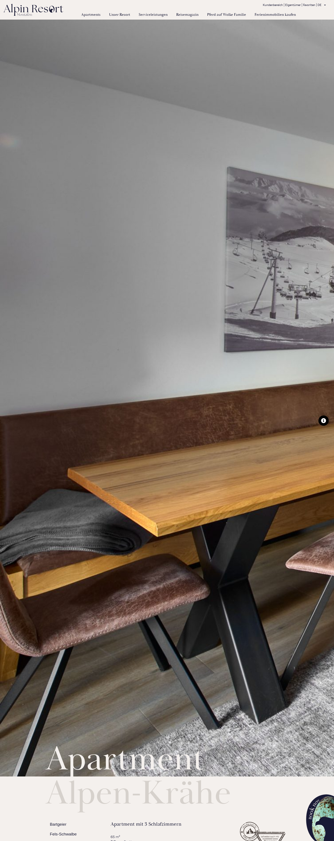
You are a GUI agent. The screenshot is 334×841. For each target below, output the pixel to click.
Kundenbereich (273, 5)
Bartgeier (58, 824)
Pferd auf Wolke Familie (226, 14)
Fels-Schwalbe (63, 834)
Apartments (91, 14)
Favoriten (309, 5)
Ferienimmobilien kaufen (275, 14)
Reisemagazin (187, 14)
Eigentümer (293, 5)
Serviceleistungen (153, 14)
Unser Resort (119, 14)
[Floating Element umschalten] (323, 420)
